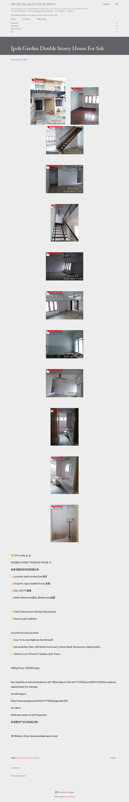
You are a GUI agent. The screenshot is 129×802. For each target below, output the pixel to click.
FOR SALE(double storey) (28, 758)
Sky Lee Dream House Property (33, 4)
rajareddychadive (70, 797)
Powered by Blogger (64, 792)
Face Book (26, 19)
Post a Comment (18, 776)
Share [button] (112, 758)
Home (13, 19)
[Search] (106, 4)
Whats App (41, 19)
